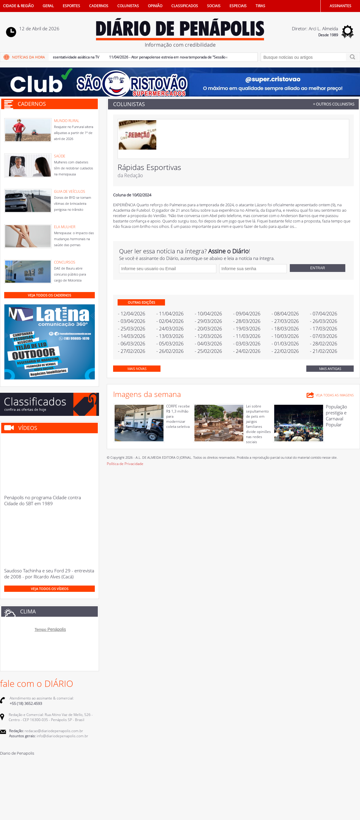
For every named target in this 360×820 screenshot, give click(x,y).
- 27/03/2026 (285, 321)
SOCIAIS (213, 5)
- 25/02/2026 (208, 351)
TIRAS (260, 5)
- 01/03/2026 (285, 343)
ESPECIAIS (238, 5)
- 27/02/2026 (131, 351)
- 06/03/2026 (131, 343)
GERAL (48, 5)
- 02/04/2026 (170, 321)
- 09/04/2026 (246, 313)
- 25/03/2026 (131, 328)
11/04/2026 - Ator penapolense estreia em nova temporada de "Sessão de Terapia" (181, 57)
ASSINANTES (340, 5)
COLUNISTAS (128, 5)
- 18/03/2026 (285, 328)
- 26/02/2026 (170, 351)
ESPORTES (71, 5)
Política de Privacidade (125, 463)
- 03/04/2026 (131, 321)
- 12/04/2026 (131, 313)
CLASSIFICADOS (184, 5)
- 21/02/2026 (323, 351)
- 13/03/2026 (170, 336)
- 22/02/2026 (285, 351)
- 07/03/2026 (323, 336)
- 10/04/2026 (208, 313)
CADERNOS (98, 5)
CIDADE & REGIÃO (18, 5)
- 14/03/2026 (131, 336)
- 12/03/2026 (208, 336)
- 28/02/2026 (323, 343)
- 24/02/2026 (246, 351)
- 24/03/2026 (170, 328)
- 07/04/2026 (323, 313)
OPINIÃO (155, 5)
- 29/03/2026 (208, 321)
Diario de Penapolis (17, 753)
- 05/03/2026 (170, 343)
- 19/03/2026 (246, 328)
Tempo (40, 629)
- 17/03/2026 (323, 328)
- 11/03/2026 (246, 336)
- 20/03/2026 (208, 328)
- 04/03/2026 (208, 343)
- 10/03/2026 (285, 336)
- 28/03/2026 (246, 321)
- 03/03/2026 (246, 343)
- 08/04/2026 (285, 313)
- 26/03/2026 (323, 321)
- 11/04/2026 (170, 313)
